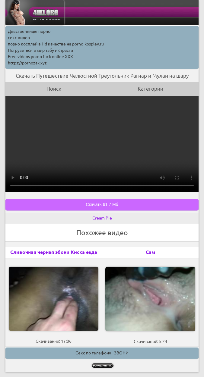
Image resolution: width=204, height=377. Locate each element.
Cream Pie (102, 218)
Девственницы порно (29, 31)
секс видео (19, 37)
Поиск (53, 89)
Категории (150, 89)
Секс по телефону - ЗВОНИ (102, 353)
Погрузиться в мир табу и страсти (40, 50)
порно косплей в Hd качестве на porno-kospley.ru (56, 44)
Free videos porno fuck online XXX (40, 56)
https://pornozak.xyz (27, 63)
